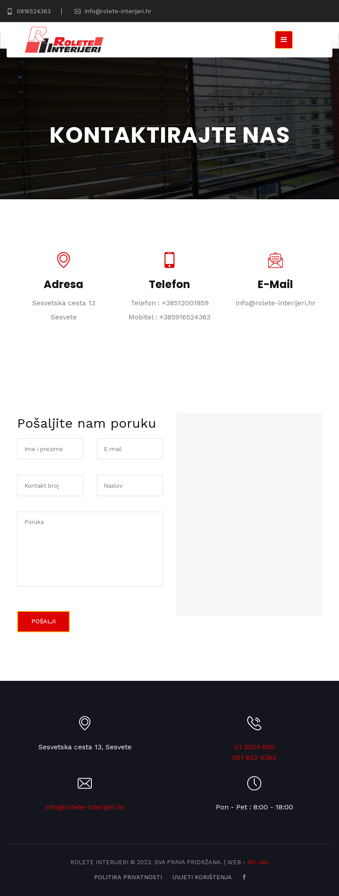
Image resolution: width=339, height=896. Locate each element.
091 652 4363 (254, 757)
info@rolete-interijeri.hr (113, 11)
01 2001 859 (254, 747)
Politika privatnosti (128, 877)
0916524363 (29, 11)
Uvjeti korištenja (202, 877)
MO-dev (258, 862)
